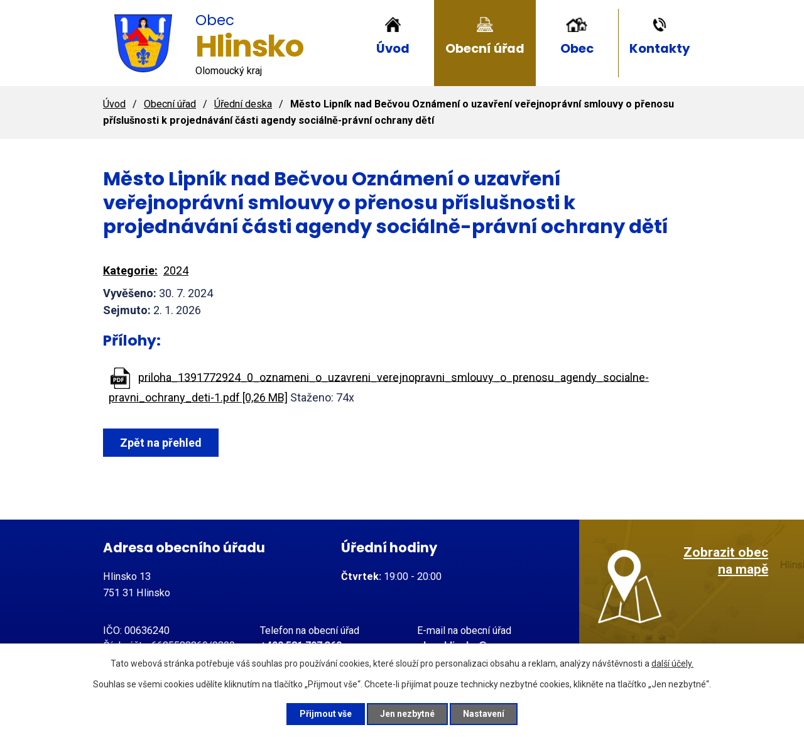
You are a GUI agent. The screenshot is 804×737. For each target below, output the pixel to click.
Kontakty (659, 48)
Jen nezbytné (407, 714)
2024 (175, 270)
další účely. (672, 663)
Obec (577, 48)
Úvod (393, 48)
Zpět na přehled (161, 442)
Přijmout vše (326, 714)
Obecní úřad (484, 48)
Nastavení (483, 714)
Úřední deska (243, 104)
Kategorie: (130, 270)
